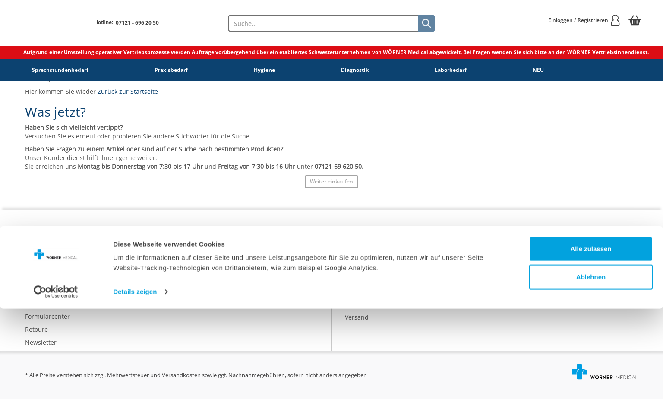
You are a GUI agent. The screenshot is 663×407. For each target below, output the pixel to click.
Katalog (355, 247)
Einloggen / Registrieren (584, 20)
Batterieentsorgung (373, 312)
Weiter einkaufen (331, 181)
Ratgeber (358, 273)
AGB (191, 299)
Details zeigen (135, 390)
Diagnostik (355, 70)
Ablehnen (591, 375)
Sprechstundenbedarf (60, 70)
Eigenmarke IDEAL (371, 260)
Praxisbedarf (171, 70)
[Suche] (426, 23)
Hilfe (31, 312)
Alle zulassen (590, 347)
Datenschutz (203, 273)
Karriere (197, 260)
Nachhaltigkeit (366, 286)
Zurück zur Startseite (128, 91)
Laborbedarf (451, 70)
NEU (538, 70)
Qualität (356, 299)
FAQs (32, 299)
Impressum (201, 286)
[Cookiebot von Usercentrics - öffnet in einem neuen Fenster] (56, 390)
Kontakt (36, 286)
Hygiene (264, 70)
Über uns (198, 247)
